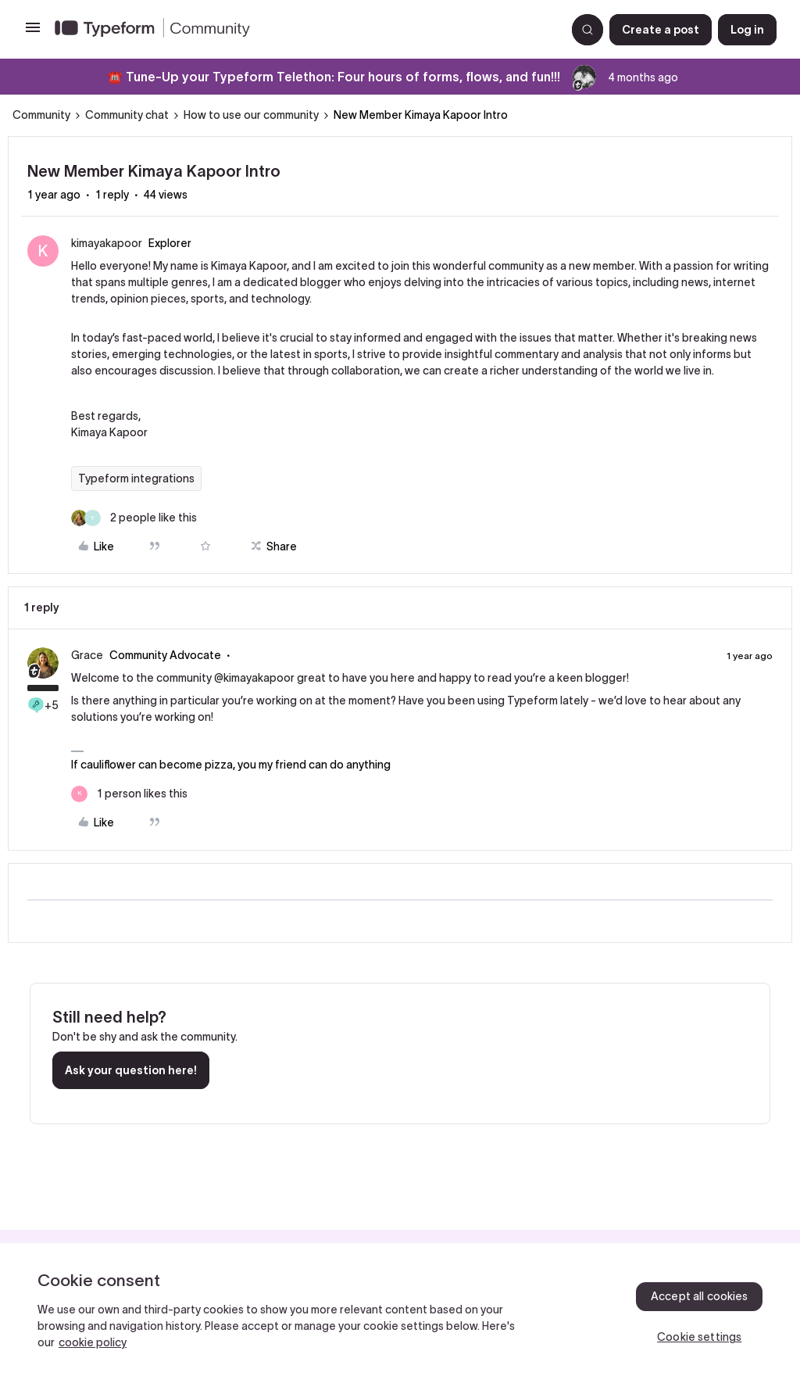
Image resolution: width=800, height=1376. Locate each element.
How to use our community (251, 115)
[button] (32, 33)
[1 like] (129, 794)
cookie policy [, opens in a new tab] (93, 1342)
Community (41, 115)
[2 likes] (134, 518)
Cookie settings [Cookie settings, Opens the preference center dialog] (699, 1337)
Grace (87, 655)
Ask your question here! (131, 1070)
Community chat (127, 115)
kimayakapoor (106, 243)
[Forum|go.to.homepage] (304, 29)
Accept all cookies (699, 1296)
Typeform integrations (136, 478)
